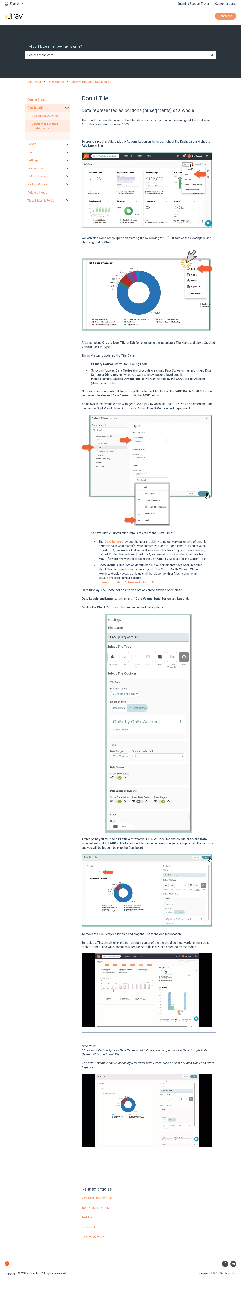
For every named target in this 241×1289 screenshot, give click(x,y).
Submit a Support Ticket (193, 4)
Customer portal (225, 4)
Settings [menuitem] (33, 160)
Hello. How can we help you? (53, 47)
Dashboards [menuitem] (35, 107)
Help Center (33, 82)
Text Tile (87, 1217)
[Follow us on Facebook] (225, 1264)
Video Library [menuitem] (36, 176)
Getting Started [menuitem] (37, 99)
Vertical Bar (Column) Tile (97, 1197)
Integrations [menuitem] (35, 168)
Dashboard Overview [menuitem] (45, 116)
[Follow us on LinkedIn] (233, 1264)
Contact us (226, 16)
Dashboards (56, 82)
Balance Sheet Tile (93, 1236)
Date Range (112, 541)
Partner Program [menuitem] (38, 184)
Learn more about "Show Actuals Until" (126, 582)
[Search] (212, 55)
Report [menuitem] (31, 144)
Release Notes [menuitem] (37, 192)
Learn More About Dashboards (91, 82)
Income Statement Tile (95, 1207)
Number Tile (89, 1227)
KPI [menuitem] (34, 136)
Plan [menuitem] (30, 152)
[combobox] (116, 55)
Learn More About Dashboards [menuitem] (45, 126)
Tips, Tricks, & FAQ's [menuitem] (40, 200)
